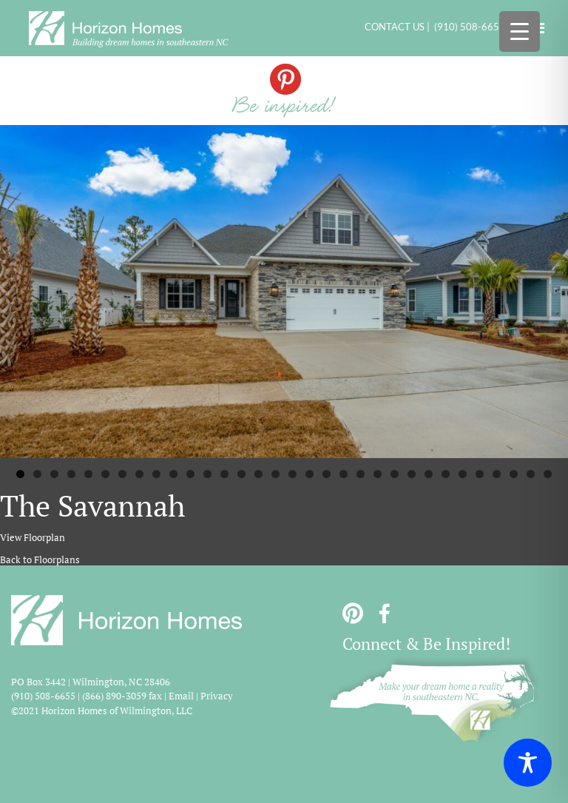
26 (446, 474)
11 (190, 474)
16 (275, 474)
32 (548, 474)
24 (412, 474)
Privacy (216, 695)
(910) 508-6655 (469, 27)
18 (309, 474)
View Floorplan (32, 537)
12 (207, 474)
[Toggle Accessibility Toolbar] (527, 762)
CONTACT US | (399, 27)
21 (360, 474)
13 (224, 474)
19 (326, 474)
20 (343, 474)
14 (241, 474)
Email (181, 695)
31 (531, 474)
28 (480, 474)
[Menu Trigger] (519, 31)
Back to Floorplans (40, 559)
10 (173, 474)
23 (394, 474)
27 (463, 474)
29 (497, 474)
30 (514, 474)
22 (377, 474)
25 (429, 474)
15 (258, 474)
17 (292, 474)
